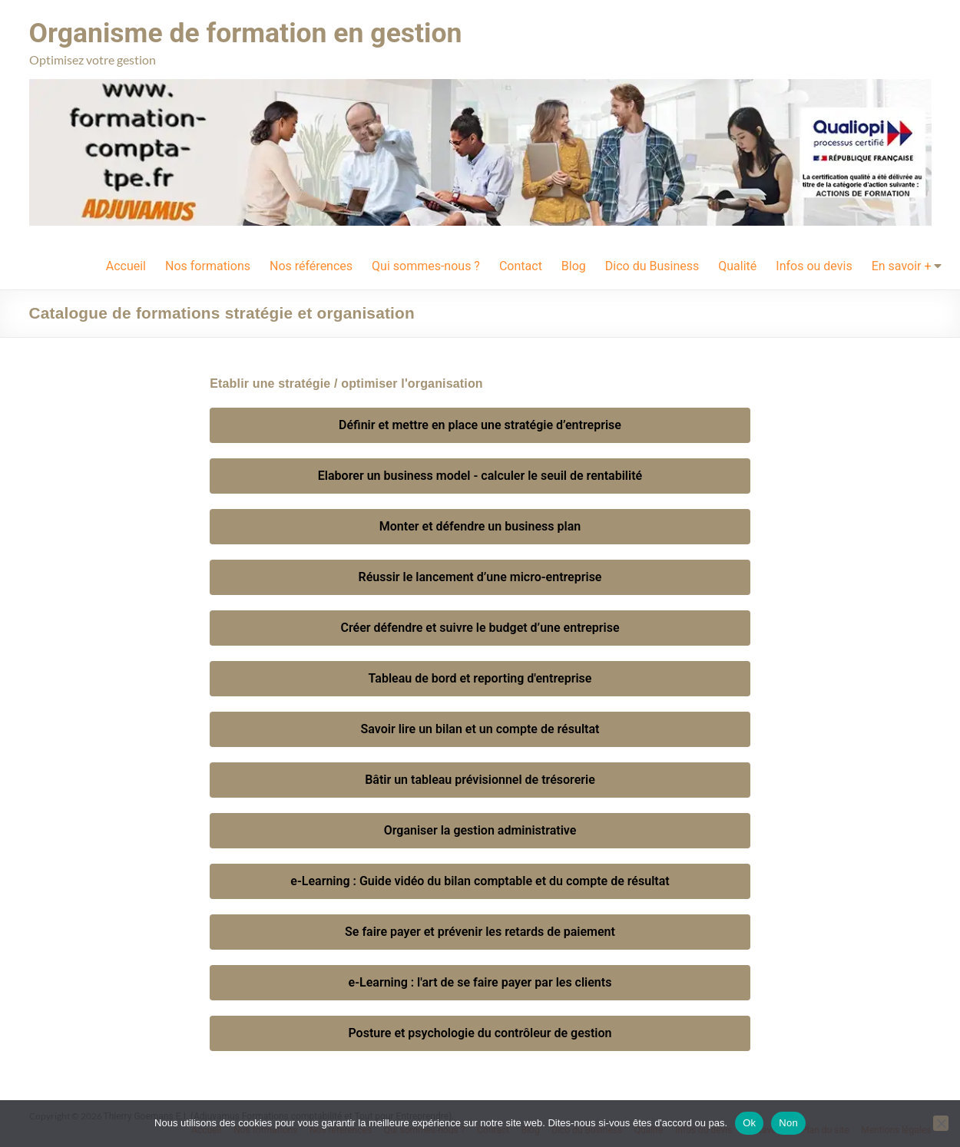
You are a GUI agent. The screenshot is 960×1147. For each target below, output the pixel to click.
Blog (573, 266)
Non (788, 1123)
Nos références (311, 266)
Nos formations (207, 266)
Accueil (126, 266)
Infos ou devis (814, 266)
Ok (749, 1123)
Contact (520, 266)
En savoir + (902, 266)
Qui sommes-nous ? (426, 266)
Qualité (737, 266)
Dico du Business (652, 266)
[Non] (940, 1123)
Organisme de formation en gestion (248, 33)
